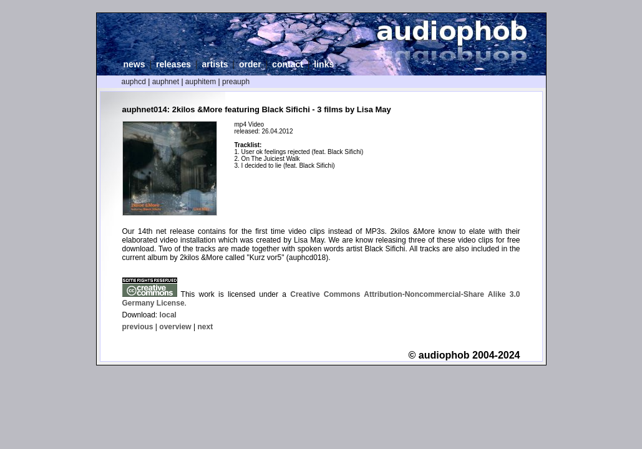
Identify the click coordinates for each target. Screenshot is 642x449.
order (250, 64)
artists (215, 64)
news (134, 64)
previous (137, 326)
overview (175, 326)
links (324, 64)
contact (287, 64)
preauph (236, 81)
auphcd (134, 81)
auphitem (200, 81)
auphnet (165, 81)
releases (173, 64)
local (168, 315)
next (205, 326)
